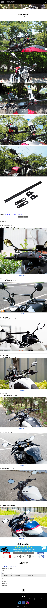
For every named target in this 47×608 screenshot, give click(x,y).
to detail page (23, 275)
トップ (4, 599)
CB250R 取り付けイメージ (23, 17)
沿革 (13, 599)
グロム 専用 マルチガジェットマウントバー (8, 279)
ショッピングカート (24, 599)
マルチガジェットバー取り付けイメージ (13, 214)
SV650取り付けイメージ (8, 469)
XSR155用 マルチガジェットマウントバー (8, 394)
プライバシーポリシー (39, 599)
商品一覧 (8, 599)
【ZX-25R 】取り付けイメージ (9, 432)
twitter (19, 602)
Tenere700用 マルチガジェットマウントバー (8, 356)
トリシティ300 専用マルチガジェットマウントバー (8, 226)
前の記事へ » (26, 216)
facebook (23, 602)
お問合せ (16, 599)
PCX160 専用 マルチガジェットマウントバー (8, 318)
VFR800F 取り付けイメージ (8, 505)
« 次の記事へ (21, 216)
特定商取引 (31, 599)
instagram (27, 602)
